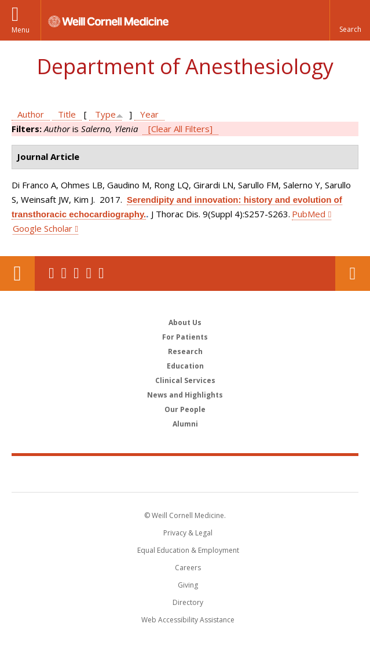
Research (185, 351)
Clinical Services (185, 380)
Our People (185, 409)
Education (185, 366)
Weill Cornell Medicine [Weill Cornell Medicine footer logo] (185, 473)
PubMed (308, 214)
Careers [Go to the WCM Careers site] (188, 568)
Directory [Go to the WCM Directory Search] (188, 602)
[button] (349, 20)
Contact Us (352, 273)
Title (67, 114)
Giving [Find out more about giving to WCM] (188, 585)
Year (149, 114)
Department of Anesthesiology (185, 66)
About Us (185, 322)
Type (105, 114)
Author (30, 114)
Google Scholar (42, 228)
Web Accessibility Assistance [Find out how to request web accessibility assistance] (188, 620)
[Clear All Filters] (180, 128)
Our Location (17, 273)
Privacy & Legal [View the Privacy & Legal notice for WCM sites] (188, 533)
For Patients (185, 337)
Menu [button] (21, 30)
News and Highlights (185, 395)
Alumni (185, 424)
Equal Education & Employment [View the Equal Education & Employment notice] (188, 550)
